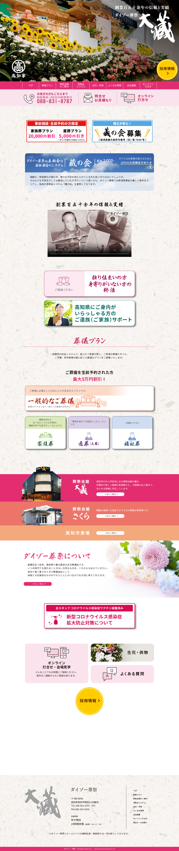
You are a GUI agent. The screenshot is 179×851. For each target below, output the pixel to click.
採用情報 (167, 68)
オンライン (148, 85)
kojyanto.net (110, 849)
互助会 (81, 85)
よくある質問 (114, 85)
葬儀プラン (47, 85)
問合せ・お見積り (140, 822)
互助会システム (139, 802)
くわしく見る (110, 494)
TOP (30, 85)
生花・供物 (97, 85)
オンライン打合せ (140, 818)
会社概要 (131, 85)
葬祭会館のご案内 (140, 798)
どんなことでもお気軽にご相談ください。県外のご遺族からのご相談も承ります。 (56, 668)
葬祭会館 (64, 85)
